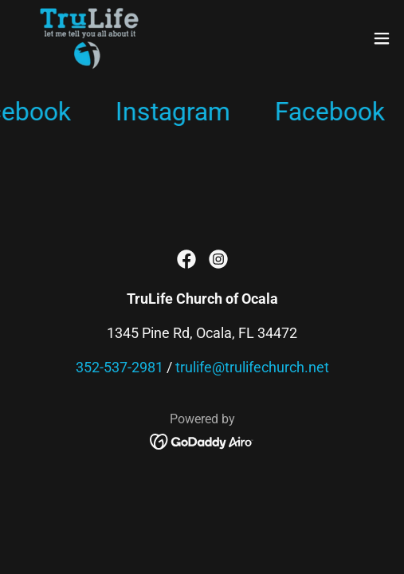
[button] (382, 38)
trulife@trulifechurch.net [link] (252, 367)
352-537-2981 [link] (119, 367)
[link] (89, 38)
